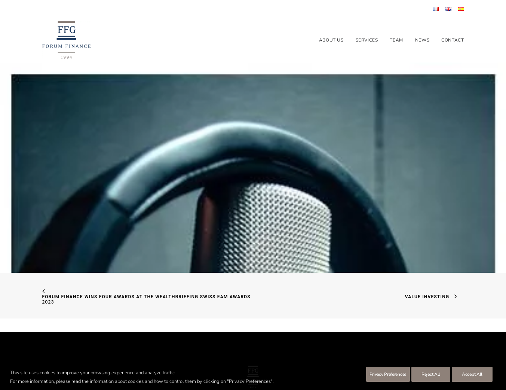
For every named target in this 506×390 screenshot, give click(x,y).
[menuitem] (437, 9)
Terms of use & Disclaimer (213, 360)
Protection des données (269, 360)
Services (367, 40)
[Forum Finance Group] (66, 40)
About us (331, 40)
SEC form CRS (167, 360)
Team (396, 40)
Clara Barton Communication (266, 369)
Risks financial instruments (325, 360)
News (422, 40)
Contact (452, 40)
